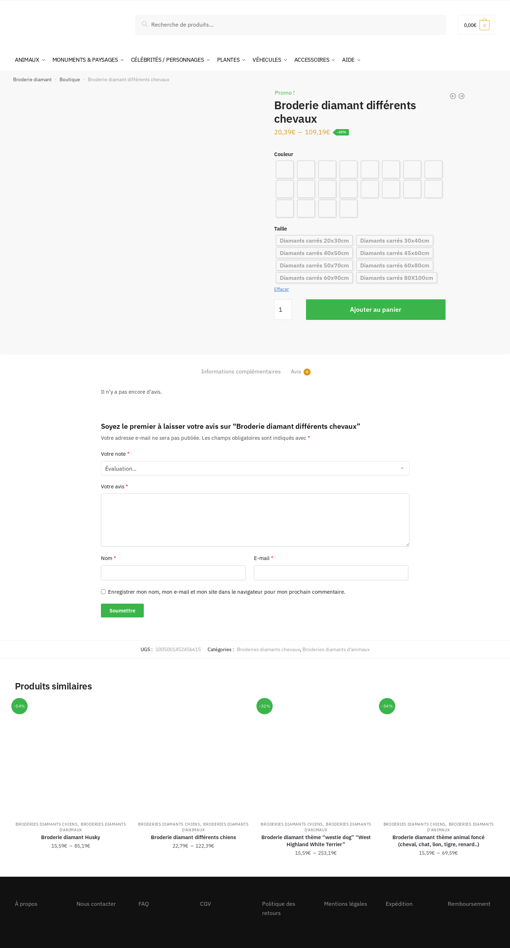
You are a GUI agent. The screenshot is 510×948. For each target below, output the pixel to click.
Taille (280, 227)
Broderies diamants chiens (47, 823)
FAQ (143, 903)
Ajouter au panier (375, 309)
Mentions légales (345, 903)
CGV (205, 903)
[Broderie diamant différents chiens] (193, 757)
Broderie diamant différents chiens (193, 836)
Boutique (70, 79)
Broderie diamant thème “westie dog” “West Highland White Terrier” (316, 840)
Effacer (281, 289)
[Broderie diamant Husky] (71, 757)
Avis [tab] (296, 371)
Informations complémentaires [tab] (241, 371)
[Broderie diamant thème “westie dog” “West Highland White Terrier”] (316, 757)
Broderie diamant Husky (70, 836)
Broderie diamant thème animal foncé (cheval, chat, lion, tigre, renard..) (438, 840)
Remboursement (469, 903)
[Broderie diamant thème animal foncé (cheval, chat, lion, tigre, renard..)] (438, 757)
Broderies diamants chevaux (268, 648)
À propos (26, 903)
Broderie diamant (32, 79)
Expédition (399, 903)
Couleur (283, 153)
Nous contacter (96, 903)
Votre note (115, 453)
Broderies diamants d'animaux (336, 648)
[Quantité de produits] (283, 309)
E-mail (263, 557)
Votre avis (114, 485)
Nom (108, 557)
